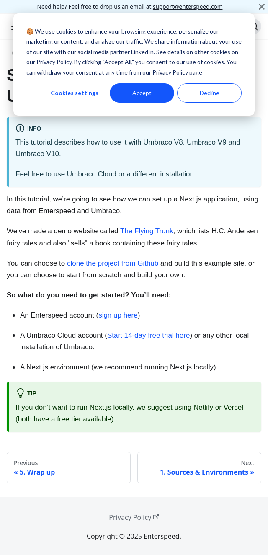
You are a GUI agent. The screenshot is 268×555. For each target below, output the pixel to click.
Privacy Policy (134, 517)
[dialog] (134, 64)
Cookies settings (74, 92)
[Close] (261, 6)
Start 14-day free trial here (148, 335)
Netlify (203, 407)
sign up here (118, 315)
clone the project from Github (112, 263)
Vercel (233, 407)
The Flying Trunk (146, 231)
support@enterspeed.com (188, 6)
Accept (142, 92)
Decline (209, 92)
